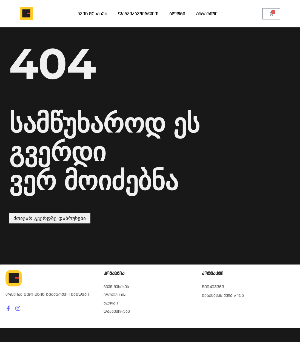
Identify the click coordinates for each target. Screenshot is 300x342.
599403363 (213, 286)
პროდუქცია (115, 294)
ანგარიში (207, 13)
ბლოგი (177, 13)
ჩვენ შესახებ (92, 13)
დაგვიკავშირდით (138, 13)
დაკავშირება (117, 311)
